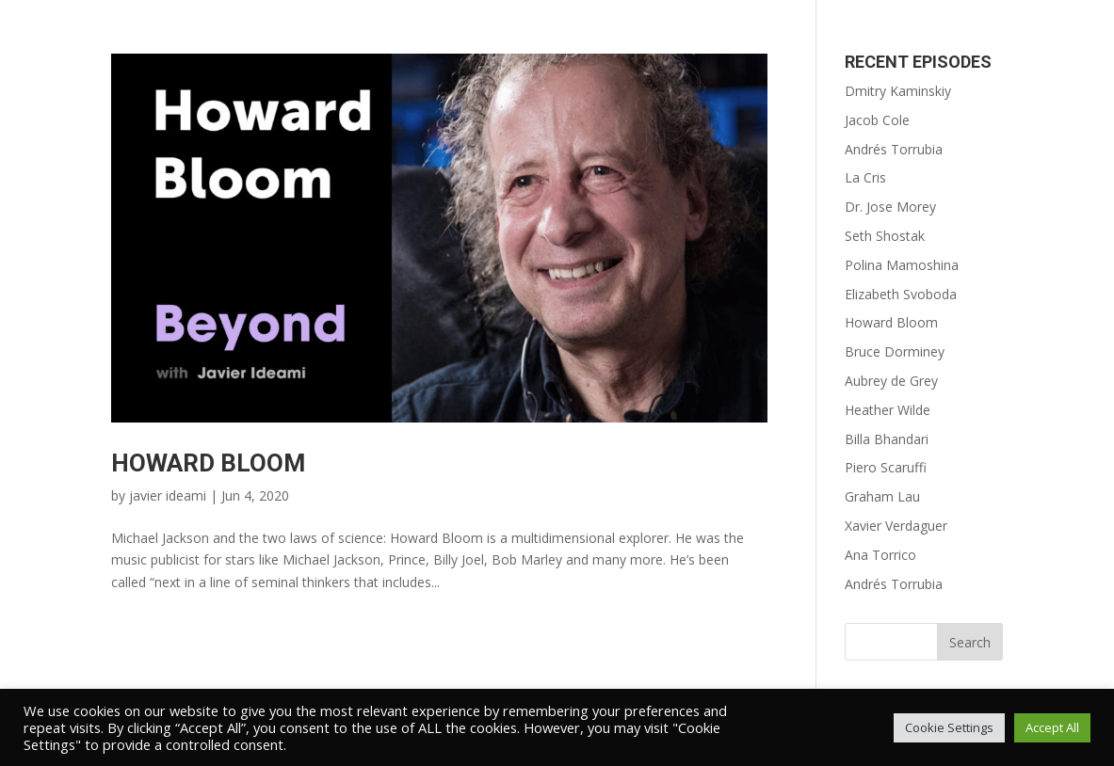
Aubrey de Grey (891, 381)
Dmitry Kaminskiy (898, 91)
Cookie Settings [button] (949, 727)
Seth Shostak (885, 236)
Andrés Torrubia (894, 149)
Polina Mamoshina (902, 265)
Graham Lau (882, 496)
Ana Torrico (880, 555)
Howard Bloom (208, 463)
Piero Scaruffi (886, 467)
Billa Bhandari (886, 439)
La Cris (865, 177)
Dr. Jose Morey (890, 206)
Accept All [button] (1052, 727)
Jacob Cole (877, 120)
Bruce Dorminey (894, 351)
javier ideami (167, 495)
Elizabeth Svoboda (901, 294)
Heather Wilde (887, 410)
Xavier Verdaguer (896, 526)
